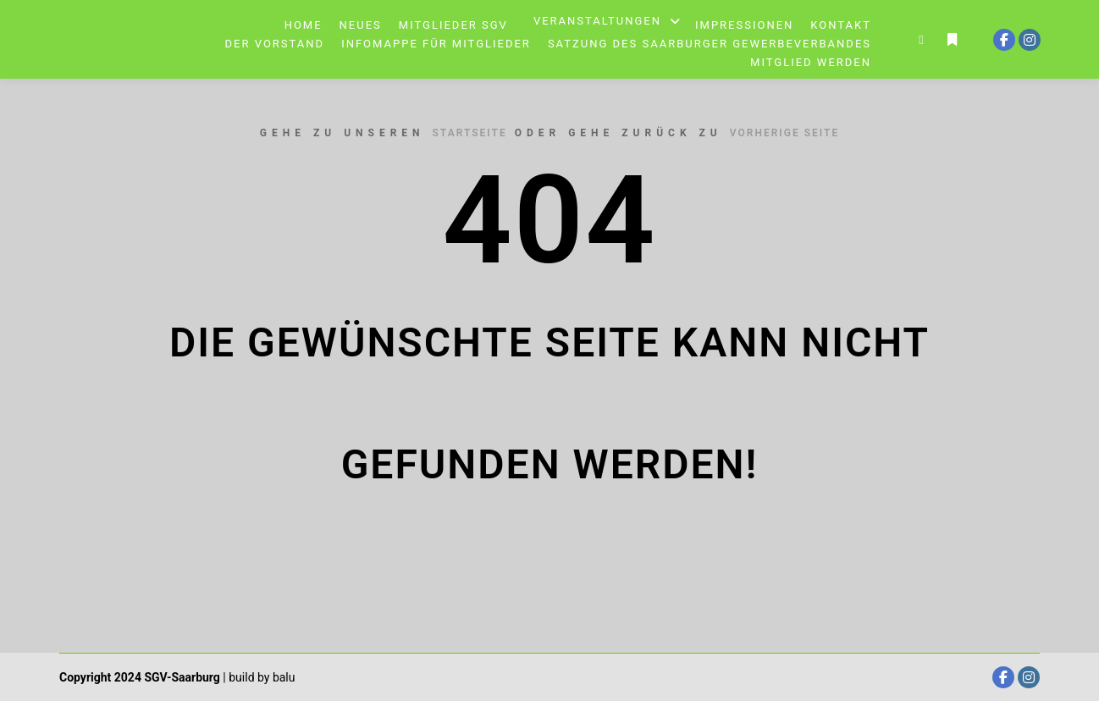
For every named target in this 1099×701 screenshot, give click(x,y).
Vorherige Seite (784, 133)
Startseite (470, 133)
